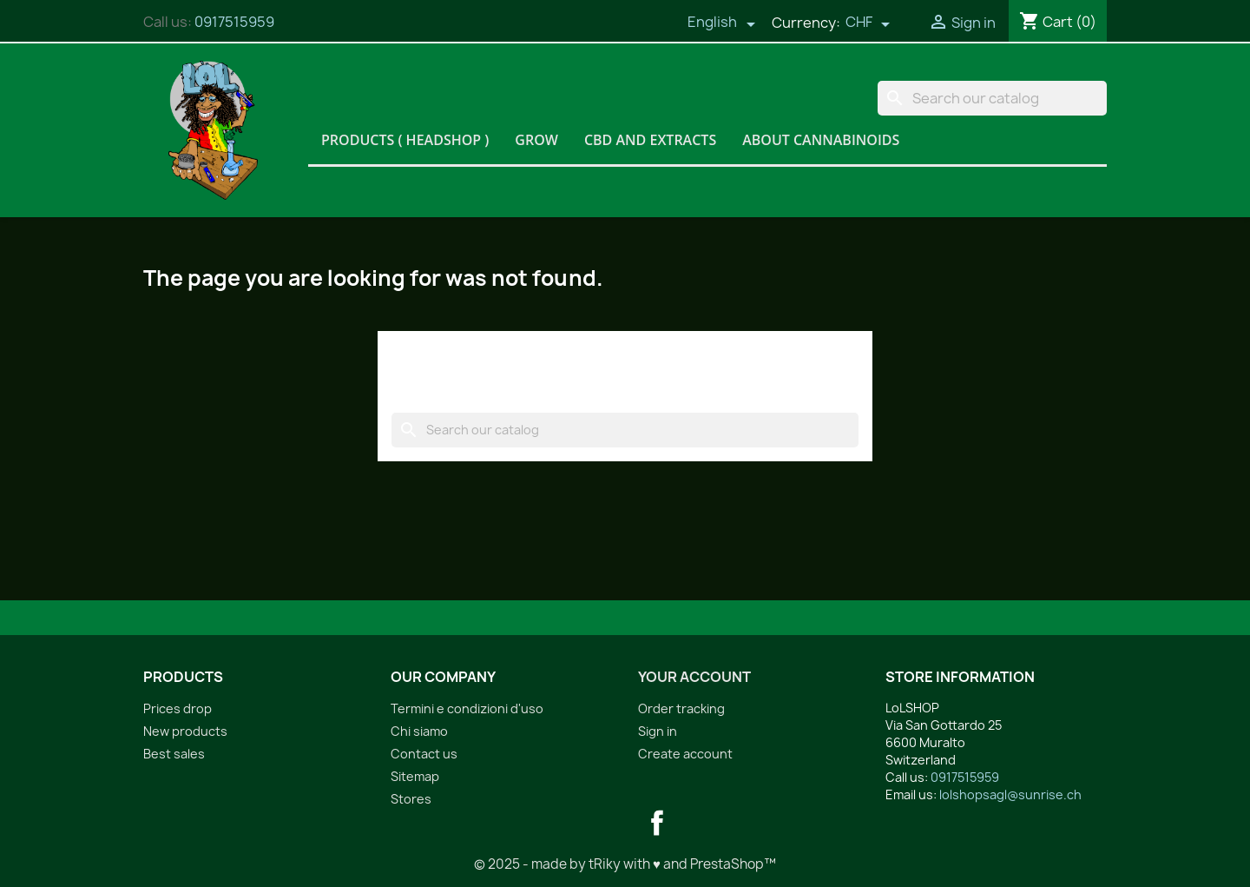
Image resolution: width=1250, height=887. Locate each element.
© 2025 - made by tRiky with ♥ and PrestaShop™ (625, 864)
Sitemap (415, 776)
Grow (536, 139)
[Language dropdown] (721, 23)
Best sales (174, 753)
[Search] (992, 98)
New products (185, 731)
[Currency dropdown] (868, 23)
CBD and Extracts (650, 139)
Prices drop (177, 708)
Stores (411, 799)
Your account (694, 676)
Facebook (657, 822)
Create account (685, 753)
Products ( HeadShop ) (405, 139)
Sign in (657, 731)
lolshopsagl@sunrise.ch (1010, 794)
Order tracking (681, 708)
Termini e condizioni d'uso (467, 708)
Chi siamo (419, 731)
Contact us (424, 753)
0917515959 (234, 21)
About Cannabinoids (820, 139)
